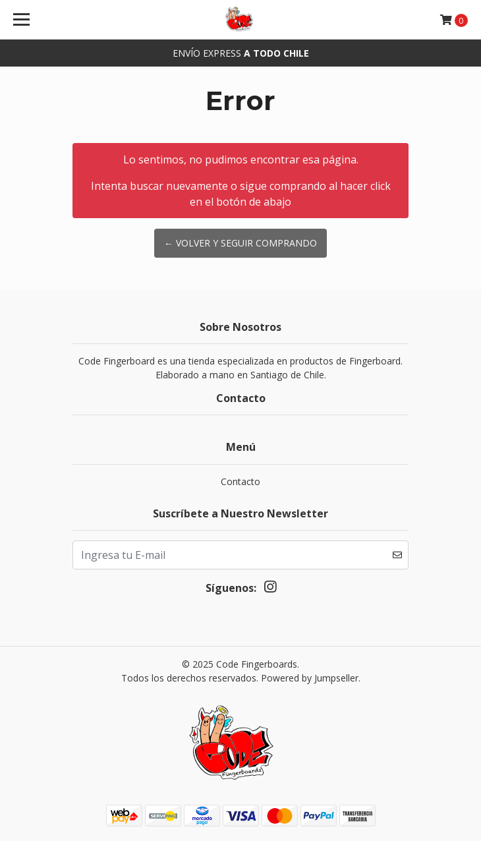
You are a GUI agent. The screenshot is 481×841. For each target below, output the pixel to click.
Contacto (240, 481)
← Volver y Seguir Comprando (240, 243)
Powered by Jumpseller (309, 678)
